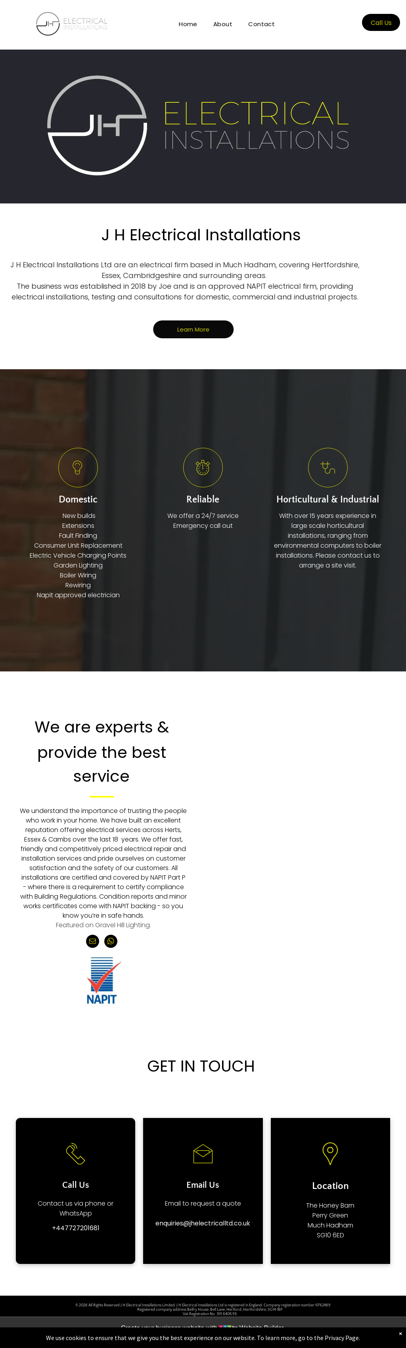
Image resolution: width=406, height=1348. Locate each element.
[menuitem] (188, 24)
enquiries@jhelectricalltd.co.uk (202, 1223)
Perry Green (330, 1215)
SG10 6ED (330, 1235)
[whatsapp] (110, 942)
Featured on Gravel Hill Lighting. (103, 925)
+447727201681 (76, 1228)
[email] (92, 942)
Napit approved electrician (78, 595)
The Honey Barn (330, 1205)
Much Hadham (330, 1225)
